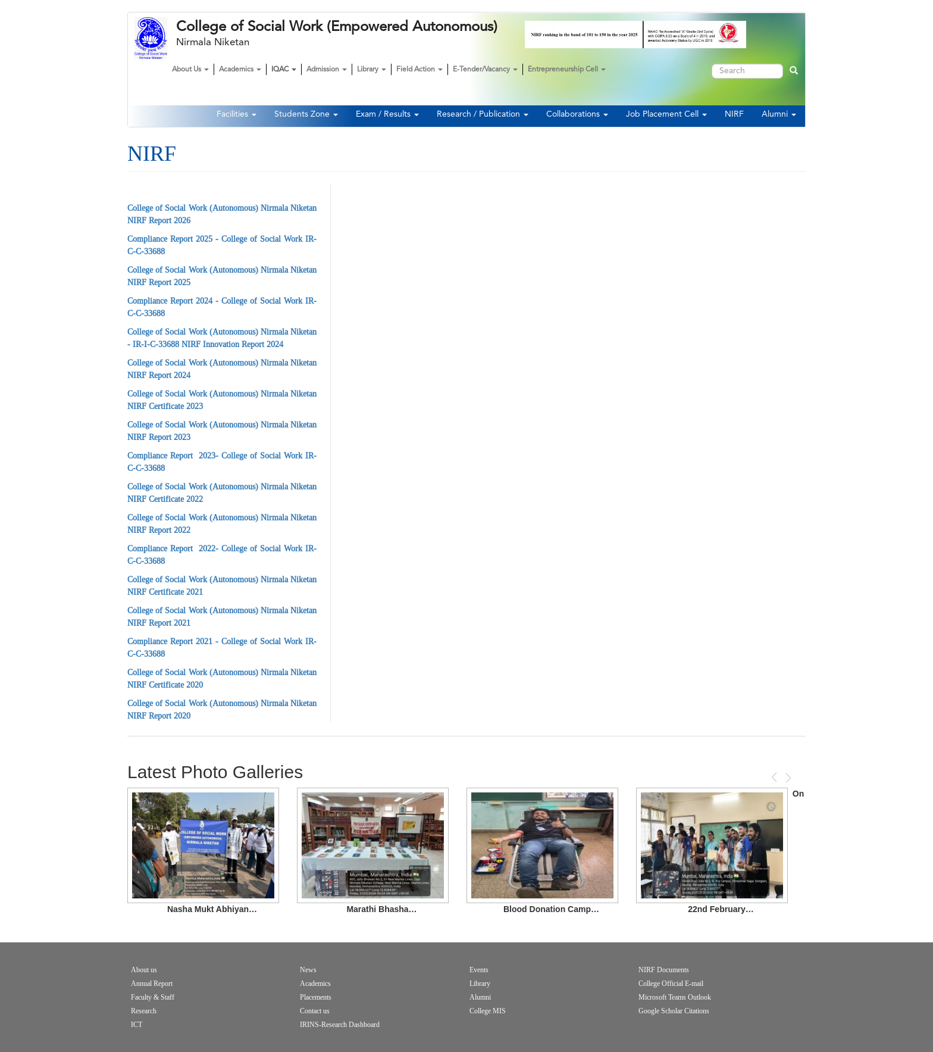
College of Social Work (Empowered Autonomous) (336, 26)
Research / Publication (482, 114)
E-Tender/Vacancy (485, 69)
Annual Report (152, 983)
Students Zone (306, 114)
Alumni (779, 114)
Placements (315, 997)
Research (143, 1011)
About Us (190, 69)
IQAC (283, 69)
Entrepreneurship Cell (567, 69)
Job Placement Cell (666, 114)
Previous (775, 777)
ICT (136, 1024)
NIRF (734, 114)
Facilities (236, 114)
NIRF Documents (663, 970)
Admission (326, 69)
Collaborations (577, 114)
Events (479, 970)
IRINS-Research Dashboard (340, 1024)
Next (787, 777)
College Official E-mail (670, 983)
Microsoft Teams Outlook (674, 997)
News (308, 970)
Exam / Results (387, 114)
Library (371, 69)
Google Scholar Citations (673, 1011)
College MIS (487, 1011)
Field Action (419, 69)
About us (144, 970)
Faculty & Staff (152, 997)
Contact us (315, 1011)
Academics (240, 69)
